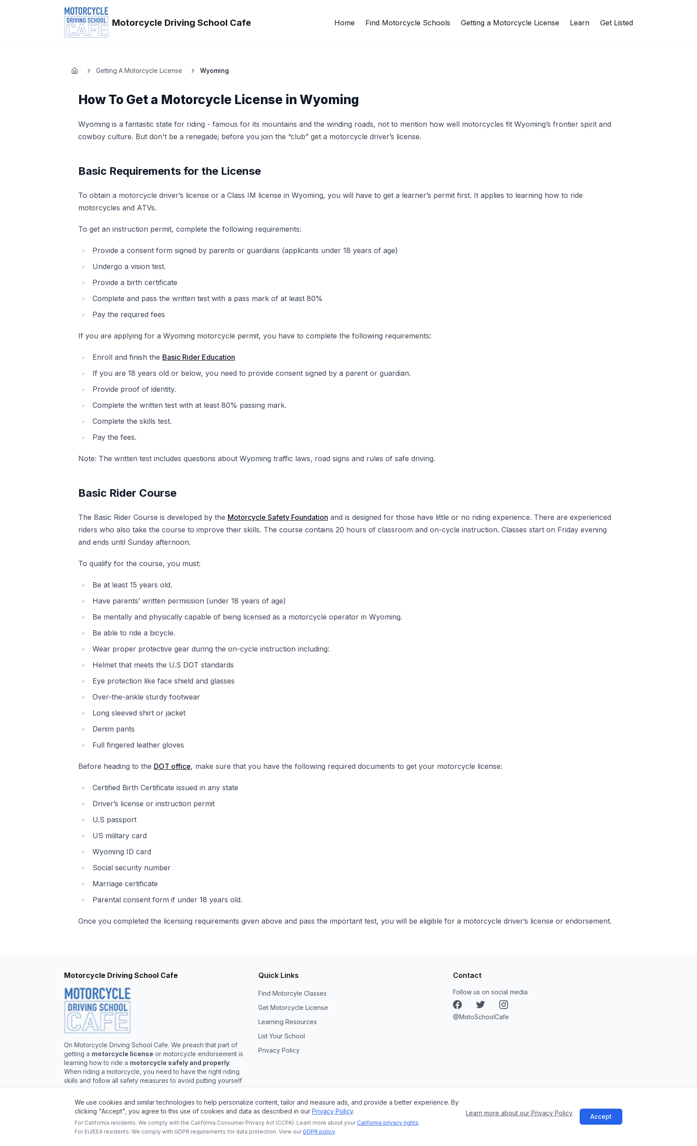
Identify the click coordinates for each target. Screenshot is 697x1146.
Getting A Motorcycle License (139, 70)
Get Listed (616, 22)
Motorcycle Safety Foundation (278, 517)
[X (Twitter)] (503, 1004)
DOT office (172, 766)
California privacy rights (387, 1122)
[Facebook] (457, 1004)
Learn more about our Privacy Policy (519, 1113)
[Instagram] (480, 1004)
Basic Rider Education (198, 357)
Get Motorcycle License (293, 1007)
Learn (579, 22)
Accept (601, 1116)
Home (344, 22)
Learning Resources (287, 1021)
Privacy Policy (332, 1111)
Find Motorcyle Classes (292, 993)
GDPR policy (319, 1131)
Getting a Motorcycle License (510, 22)
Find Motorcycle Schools (407, 22)
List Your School (281, 1036)
